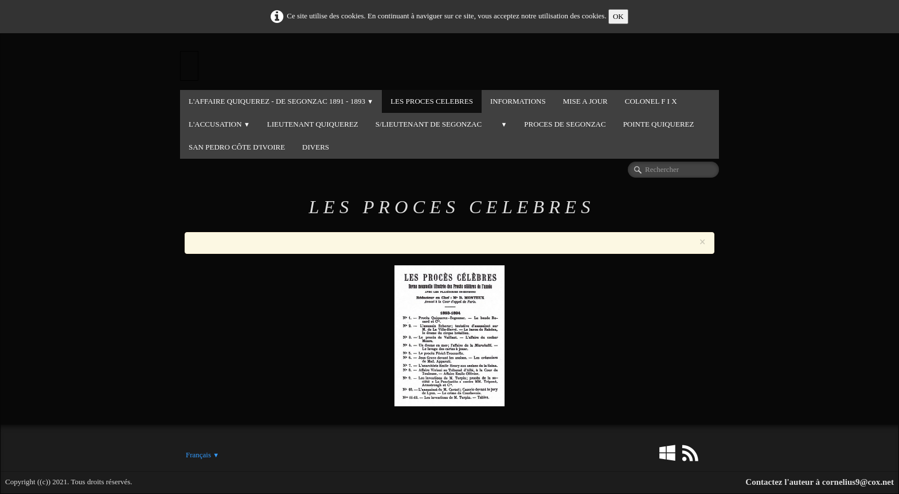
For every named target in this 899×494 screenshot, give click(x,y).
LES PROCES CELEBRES (431, 101)
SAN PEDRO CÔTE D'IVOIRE (237, 147)
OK (618, 16)
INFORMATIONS (518, 101)
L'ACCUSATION (219, 124)
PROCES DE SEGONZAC (564, 124)
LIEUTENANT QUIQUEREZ (312, 124)
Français (202, 454)
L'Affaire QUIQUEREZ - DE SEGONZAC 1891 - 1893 (281, 101)
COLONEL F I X (651, 101)
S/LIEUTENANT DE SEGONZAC (429, 124)
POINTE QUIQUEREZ (658, 124)
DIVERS (315, 147)
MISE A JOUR (585, 101)
